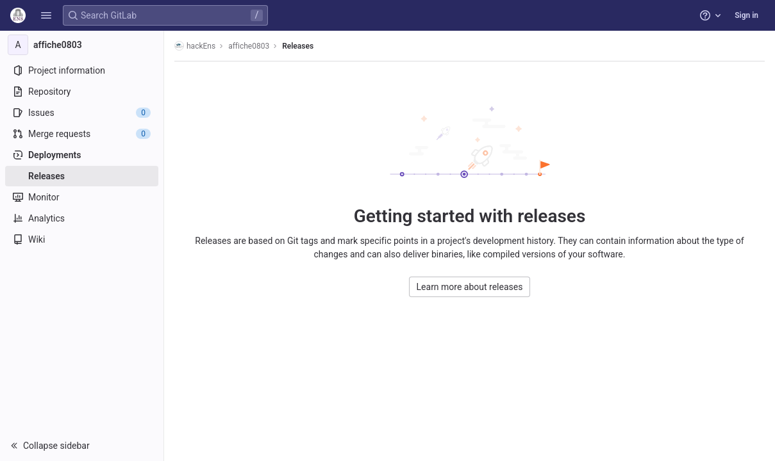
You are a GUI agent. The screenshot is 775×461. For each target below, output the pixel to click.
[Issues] (81, 112)
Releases (297, 46)
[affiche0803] (82, 45)
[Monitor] (81, 197)
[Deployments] (81, 155)
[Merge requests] (81, 134)
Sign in (746, 15)
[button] (46, 15)
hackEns (194, 46)
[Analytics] (81, 218)
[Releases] (81, 176)
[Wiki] (81, 239)
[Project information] (81, 70)
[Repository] (81, 91)
